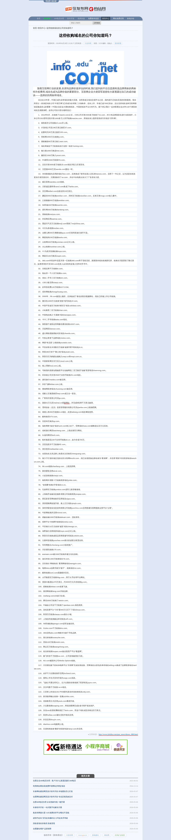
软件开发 (70, 18)
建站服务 (47, 18)
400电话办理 (59, 18)
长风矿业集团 (120, 835)
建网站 (67, 403)
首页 (38, 18)
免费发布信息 (93, 18)
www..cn (82, 835)
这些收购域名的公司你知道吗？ (60, 28)
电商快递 (81, 18)
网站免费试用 (118, 18)
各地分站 (130, 18)
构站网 (106, 835)
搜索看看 (118, 43)
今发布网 (88, 43)
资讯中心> (42, 28)
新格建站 (95, 835)
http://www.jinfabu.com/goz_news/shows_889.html (118, 734)
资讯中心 (105, 18)
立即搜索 (97, 23)
